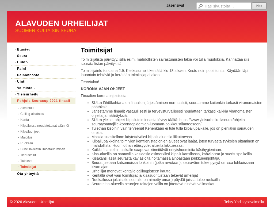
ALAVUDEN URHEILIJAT (61, 23)
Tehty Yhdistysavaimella (244, 202)
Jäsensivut (175, 5)
